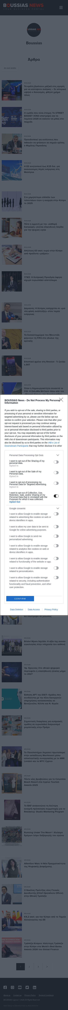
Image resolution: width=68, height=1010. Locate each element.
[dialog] (34, 505)
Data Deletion (16, 609)
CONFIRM (20, 599)
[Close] (62, 401)
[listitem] (34, 455)
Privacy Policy (51, 609)
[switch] (56, 462)
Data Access (34, 609)
